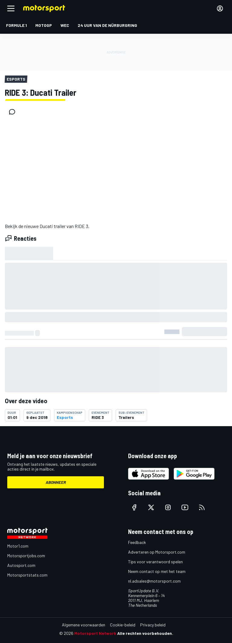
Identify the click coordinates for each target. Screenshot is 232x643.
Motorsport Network (95, 633)
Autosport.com (21, 565)
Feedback (137, 542)
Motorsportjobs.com (26, 555)
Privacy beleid (153, 624)
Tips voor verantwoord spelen (155, 561)
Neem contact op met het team (156, 571)
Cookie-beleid (122, 624)
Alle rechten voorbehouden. (145, 633)
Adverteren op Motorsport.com (156, 552)
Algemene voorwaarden (83, 624)
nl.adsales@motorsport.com (154, 581)
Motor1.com (17, 545)
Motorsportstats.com (27, 574)
